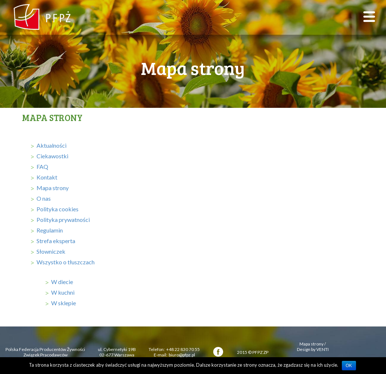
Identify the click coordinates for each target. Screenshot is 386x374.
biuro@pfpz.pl (182, 355)
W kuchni (62, 292)
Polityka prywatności (63, 219)
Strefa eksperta (56, 240)
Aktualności (51, 145)
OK (349, 365)
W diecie (62, 281)
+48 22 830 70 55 (183, 349)
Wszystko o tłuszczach (66, 261)
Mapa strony (53, 187)
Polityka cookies (58, 208)
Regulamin (50, 230)
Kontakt (47, 177)
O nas (44, 198)
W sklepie (63, 302)
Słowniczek (51, 251)
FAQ (42, 166)
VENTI (322, 349)
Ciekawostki (52, 155)
